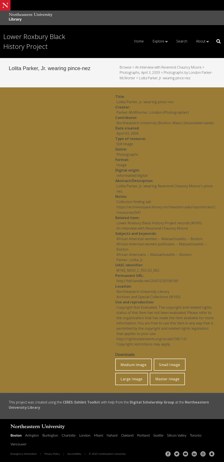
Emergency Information (23, 453)
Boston (16, 434)
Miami (98, 434)
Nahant (112, 434)
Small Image (169, 364)
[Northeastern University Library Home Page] (30, 18)
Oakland (127, 434)
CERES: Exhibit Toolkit (81, 401)
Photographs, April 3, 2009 (140, 72)
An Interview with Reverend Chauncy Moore (170, 67)
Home (139, 41)
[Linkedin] (194, 453)
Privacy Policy (52, 453)
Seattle (158, 434)
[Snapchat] (211, 453)
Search (181, 41)
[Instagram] (203, 453)
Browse (126, 67)
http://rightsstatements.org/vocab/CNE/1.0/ (152, 338)
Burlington (50, 434)
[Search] (217, 41)
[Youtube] (185, 453)
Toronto (195, 434)
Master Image (167, 378)
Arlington (32, 434)
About (200, 41)
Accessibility (74, 453)
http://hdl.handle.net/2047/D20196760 (147, 280)
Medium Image (133, 364)
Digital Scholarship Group (152, 401)
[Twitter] (176, 453)
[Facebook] (168, 453)
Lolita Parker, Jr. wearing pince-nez (165, 77)
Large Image (132, 378)
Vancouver (18, 443)
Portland (143, 434)
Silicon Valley (176, 434)
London (85, 434)
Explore (158, 41)
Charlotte (69, 434)
